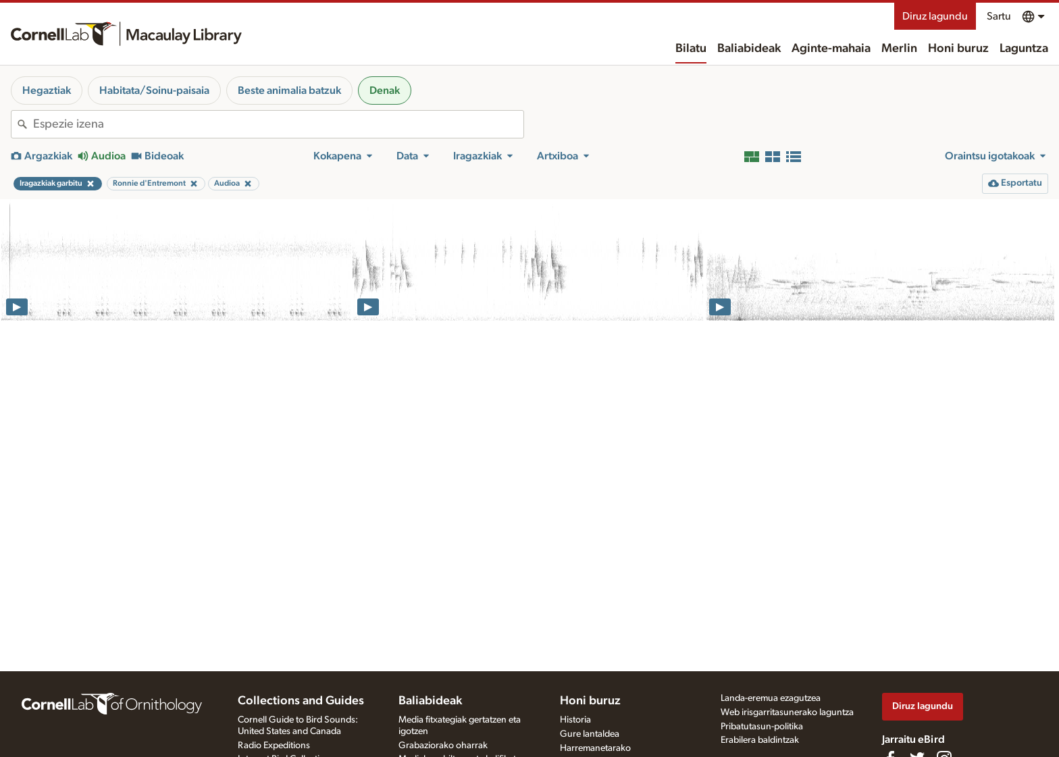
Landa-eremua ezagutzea (771, 698)
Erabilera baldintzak (760, 740)
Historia (575, 720)
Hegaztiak (46, 90)
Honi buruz (958, 49)
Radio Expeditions (274, 745)
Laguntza (1024, 49)
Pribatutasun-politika (762, 726)
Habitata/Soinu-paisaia (154, 90)
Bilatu (690, 49)
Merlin (899, 49)
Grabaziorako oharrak (443, 745)
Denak (384, 90)
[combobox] (278, 124)
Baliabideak (749, 49)
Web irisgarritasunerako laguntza (787, 712)
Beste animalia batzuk (289, 90)
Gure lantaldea (589, 734)
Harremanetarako (595, 748)
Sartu (999, 16)
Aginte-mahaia (831, 49)
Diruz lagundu (935, 16)
